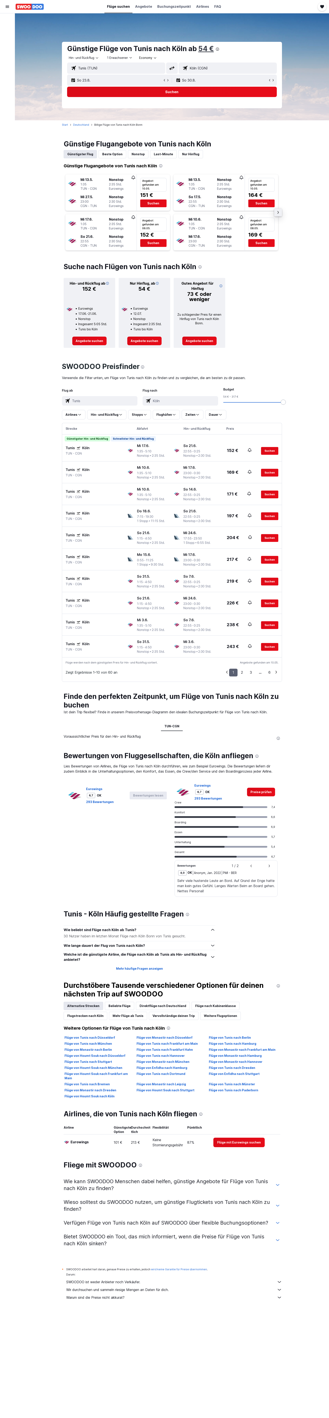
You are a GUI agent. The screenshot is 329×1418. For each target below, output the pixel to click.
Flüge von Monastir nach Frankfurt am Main (242, 1049)
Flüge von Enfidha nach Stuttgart (234, 1074)
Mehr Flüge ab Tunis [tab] (128, 1016)
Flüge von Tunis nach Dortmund (161, 1074)
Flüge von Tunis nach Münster (232, 1084)
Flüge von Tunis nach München (88, 1043)
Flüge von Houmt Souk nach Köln (90, 1096)
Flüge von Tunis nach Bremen (87, 1084)
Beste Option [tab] (112, 154)
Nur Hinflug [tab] (190, 154)
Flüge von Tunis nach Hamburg (232, 1043)
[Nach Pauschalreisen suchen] (7, 47)
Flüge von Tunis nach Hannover (161, 1055)
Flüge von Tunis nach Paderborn (233, 1090)
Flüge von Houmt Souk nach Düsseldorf (95, 1055)
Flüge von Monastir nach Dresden (90, 1090)
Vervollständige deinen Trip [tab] (174, 1016)
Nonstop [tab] (138, 154)
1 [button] (233, 672)
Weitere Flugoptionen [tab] (220, 1016)
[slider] (283, 402)
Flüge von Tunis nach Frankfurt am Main (167, 1043)
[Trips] (7, 68)
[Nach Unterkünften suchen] (7, 29)
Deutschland (81, 124)
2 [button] (242, 672)
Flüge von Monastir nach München (163, 1062)
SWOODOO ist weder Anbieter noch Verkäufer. (174, 1282)
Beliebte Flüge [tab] (120, 1006)
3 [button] (251, 672)
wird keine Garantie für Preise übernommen (179, 1269)
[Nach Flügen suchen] (7, 20)
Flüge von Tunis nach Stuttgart (88, 1062)
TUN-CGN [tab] (172, 726)
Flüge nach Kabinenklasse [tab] (215, 1006)
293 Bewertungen (100, 802)
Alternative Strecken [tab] (83, 1006)
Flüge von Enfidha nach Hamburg (162, 1068)
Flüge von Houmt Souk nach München (93, 1068)
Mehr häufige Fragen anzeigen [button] (139, 968)
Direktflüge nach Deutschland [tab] (163, 1006)
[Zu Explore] (7, 56)
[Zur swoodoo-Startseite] (30, 7)
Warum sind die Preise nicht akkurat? (174, 1297)
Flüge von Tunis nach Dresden (232, 1068)
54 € (206, 48)
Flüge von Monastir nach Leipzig (161, 1084)
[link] (89, 341)
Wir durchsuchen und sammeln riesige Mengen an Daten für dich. (174, 1289)
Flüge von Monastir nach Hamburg (235, 1055)
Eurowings (94, 789)
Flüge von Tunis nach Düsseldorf (90, 1037)
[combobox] (84, 58)
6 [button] (269, 672)
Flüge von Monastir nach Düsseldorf (165, 1037)
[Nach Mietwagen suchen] (7, 38)
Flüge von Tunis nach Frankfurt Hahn (165, 1049)
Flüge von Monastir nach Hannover (235, 1062)
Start (65, 124)
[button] (7, 6)
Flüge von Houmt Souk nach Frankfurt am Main (96, 1076)
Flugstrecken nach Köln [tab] (85, 1016)
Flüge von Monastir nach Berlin (88, 1049)
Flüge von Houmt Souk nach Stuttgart (166, 1090)
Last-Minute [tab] (163, 154)
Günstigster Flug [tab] (80, 154)
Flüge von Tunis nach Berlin (230, 1037)
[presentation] (217, 49)
